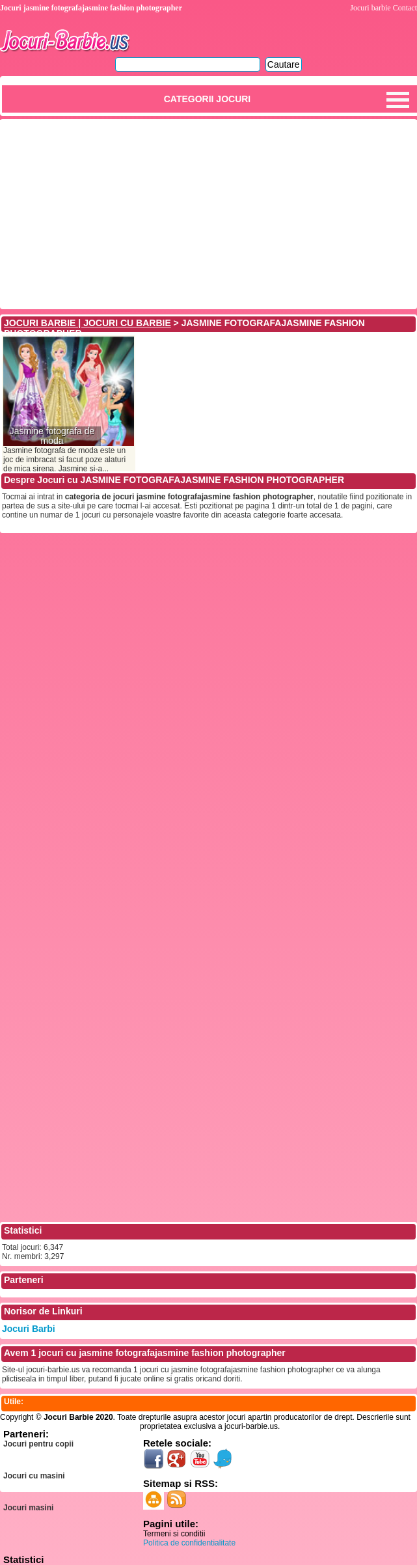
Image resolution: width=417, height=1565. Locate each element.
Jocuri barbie (370, 7)
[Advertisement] (208, 213)
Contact (405, 7)
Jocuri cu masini (34, 1475)
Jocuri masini (28, 1507)
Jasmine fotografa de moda (52, 436)
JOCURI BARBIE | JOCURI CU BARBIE (87, 323)
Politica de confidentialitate (189, 1542)
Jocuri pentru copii (38, 1443)
